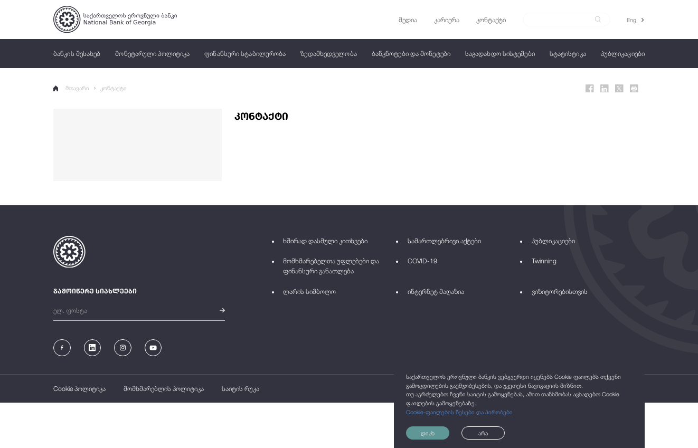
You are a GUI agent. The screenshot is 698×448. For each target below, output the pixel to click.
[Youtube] (153, 348)
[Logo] (115, 19)
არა (483, 433)
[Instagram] (122, 348)
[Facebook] (590, 88)
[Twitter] (619, 88)
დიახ (428, 433)
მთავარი (71, 87)
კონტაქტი (113, 87)
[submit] (598, 19)
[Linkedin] (604, 88)
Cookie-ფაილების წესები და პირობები (459, 411)
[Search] (561, 19)
